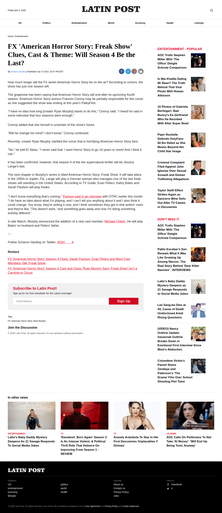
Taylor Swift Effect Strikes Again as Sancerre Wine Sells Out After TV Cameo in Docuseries (171, 199)
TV (62, 433)
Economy (140, 23)
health (64, 492)
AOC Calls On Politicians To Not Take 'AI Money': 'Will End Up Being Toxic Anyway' (188, 441)
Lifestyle (199, 23)
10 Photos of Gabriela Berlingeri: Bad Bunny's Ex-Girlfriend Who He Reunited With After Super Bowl (173, 115)
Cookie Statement (130, 506)
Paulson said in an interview (82, 196)
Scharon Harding (19, 71)
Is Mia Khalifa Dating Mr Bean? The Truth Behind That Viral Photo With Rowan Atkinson (171, 87)
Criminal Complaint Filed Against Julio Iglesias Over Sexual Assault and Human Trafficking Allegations (173, 171)
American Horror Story (21, 321)
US (20, 23)
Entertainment (79, 23)
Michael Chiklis (114, 221)
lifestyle (12, 495)
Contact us (119, 488)
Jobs (116, 495)
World (111, 23)
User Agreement (92, 506)
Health (169, 23)
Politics (46, 23)
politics (64, 484)
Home (10, 36)
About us (118, 484)
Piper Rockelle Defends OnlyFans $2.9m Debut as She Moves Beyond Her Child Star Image (171, 143)
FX (9, 321)
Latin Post (111, 9)
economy (13, 492)
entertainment (15, 488)
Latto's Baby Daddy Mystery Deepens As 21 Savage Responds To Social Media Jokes (31, 441)
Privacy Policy (121, 492)
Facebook (176, 484)
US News (171, 433)
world (63, 488)
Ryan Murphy (39, 321)
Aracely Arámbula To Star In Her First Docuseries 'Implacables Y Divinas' (136, 441)
